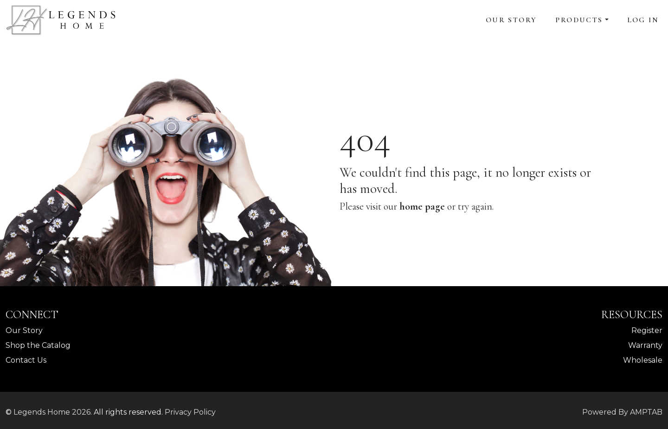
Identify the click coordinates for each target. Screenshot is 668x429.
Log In (643, 20)
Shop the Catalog (38, 345)
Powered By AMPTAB (622, 412)
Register (646, 330)
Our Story (511, 20)
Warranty (645, 345)
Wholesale (642, 360)
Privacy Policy (190, 412)
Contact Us (26, 360)
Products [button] (579, 20)
